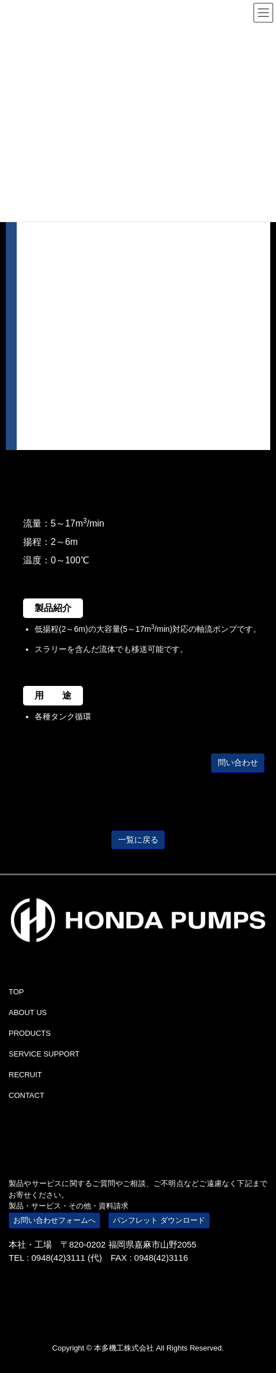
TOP (16, 991)
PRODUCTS (30, 1033)
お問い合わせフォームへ (54, 1220)
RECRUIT (25, 1074)
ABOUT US (28, 1012)
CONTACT (26, 1095)
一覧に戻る (138, 839)
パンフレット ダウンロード (159, 1220)
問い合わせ (238, 762)
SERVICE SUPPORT (44, 1054)
